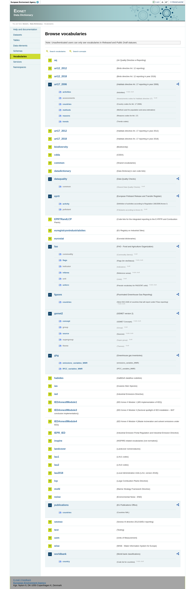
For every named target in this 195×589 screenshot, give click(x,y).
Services (17, 62)
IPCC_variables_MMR (73, 369)
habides (58, 378)
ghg (56, 355)
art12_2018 (60, 76)
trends (66, 121)
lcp (56, 481)
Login (157, 2)
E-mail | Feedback (22, 580)
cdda (57, 155)
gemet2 (58, 313)
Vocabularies (20, 56)
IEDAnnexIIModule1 (65, 402)
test (56, 530)
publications (61, 505)
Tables (16, 40)
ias (56, 386)
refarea (66, 272)
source (66, 333)
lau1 (56, 456)
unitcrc (66, 285)
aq (55, 60)
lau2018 (58, 473)
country (66, 561)
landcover (60, 449)
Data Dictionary (36, 24)
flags (65, 260)
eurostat (59, 238)
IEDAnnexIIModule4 (65, 421)
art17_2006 (60, 84)
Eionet (25, 24)
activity (66, 204)
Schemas (17, 51)
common (59, 163)
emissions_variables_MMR (75, 363)
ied (56, 394)
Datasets (17, 35)
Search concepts (79, 51)
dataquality (60, 179)
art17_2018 (60, 138)
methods (67, 110)
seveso (58, 521)
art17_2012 (60, 131)
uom (56, 538)
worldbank (60, 554)
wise (57, 546)
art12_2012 (60, 68)
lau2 (56, 465)
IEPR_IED (59, 433)
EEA (26, 2)
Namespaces (19, 67)
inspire (58, 440)
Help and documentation (25, 29)
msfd (57, 489)
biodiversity (61, 147)
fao (56, 246)
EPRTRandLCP (63, 219)
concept (66, 321)
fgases (58, 294)
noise (57, 497)
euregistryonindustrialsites (69, 230)
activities (67, 92)
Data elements (20, 45)
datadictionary (62, 171)
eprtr (57, 196)
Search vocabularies (58, 51)
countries (67, 104)
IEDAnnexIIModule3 (65, 410)
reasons (66, 116)
